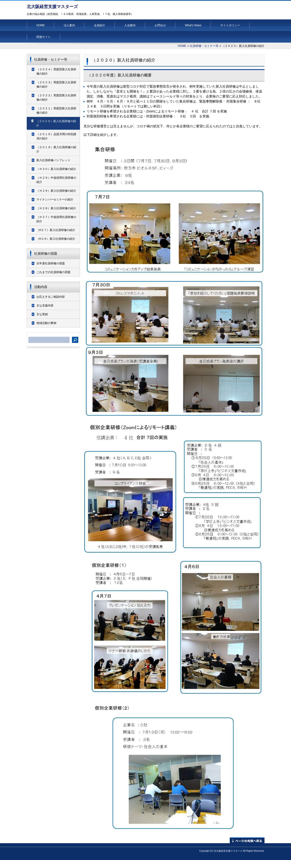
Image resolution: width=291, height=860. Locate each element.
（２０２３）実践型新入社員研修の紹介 (56, 84)
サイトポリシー (230, 25)
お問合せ (160, 25)
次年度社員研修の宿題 (50, 263)
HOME (40, 25)
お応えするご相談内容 (50, 296)
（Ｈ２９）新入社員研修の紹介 (56, 190)
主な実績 (42, 314)
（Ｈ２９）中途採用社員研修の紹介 (56, 180)
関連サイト (43, 37)
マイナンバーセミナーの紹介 (54, 199)
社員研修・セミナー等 (204, 46)
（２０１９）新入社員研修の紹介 (56, 149)
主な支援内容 (44, 305)
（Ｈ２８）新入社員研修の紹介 (56, 208)
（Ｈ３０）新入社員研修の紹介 (56, 169)
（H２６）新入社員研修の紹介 (55, 238)
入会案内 (130, 25)
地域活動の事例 (46, 323)
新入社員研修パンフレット (53, 160)
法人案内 (69, 25)
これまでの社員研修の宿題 (53, 272)
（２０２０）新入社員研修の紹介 (56, 123)
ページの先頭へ (247, 840)
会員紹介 (99, 25)
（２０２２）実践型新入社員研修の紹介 (56, 97)
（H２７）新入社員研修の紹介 (55, 230)
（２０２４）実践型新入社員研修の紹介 (56, 71)
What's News (193, 25)
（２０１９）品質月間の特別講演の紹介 (56, 136)
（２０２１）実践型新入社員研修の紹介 (56, 110)
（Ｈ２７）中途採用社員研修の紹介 (56, 219)
